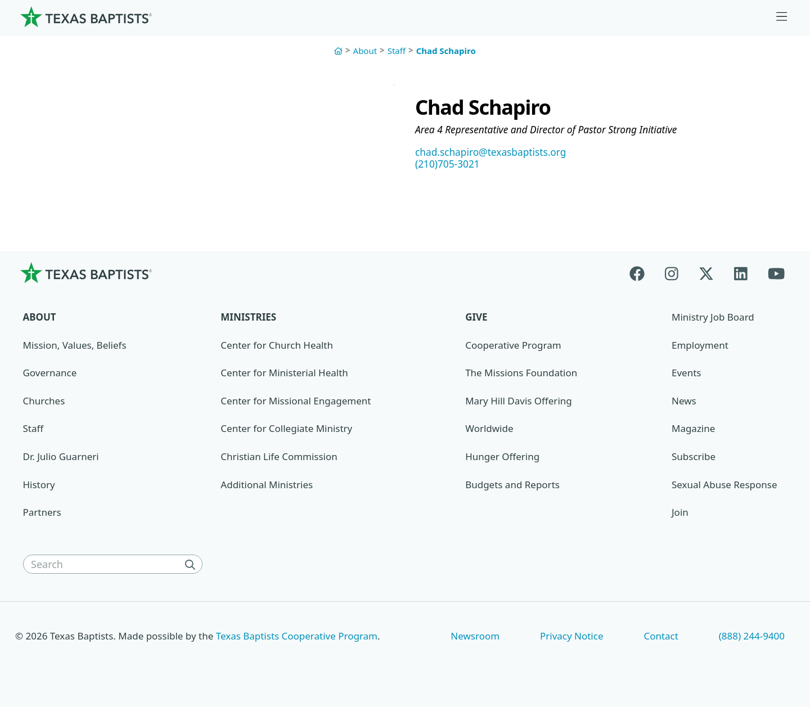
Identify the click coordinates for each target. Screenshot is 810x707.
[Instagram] (671, 274)
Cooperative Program (513, 346)
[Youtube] (776, 274)
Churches (44, 402)
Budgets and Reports (512, 486)
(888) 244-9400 (752, 637)
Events (686, 374)
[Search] (192, 565)
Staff (397, 50)
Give (476, 318)
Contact (661, 637)
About (365, 50)
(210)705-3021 (449, 165)
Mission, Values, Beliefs (75, 346)
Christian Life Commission (278, 458)
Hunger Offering (502, 458)
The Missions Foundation (521, 374)
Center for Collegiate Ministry (286, 430)
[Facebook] (642, 274)
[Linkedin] (741, 274)
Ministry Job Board (713, 318)
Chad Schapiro (446, 50)
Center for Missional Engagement (295, 402)
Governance (50, 374)
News (684, 402)
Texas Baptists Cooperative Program (296, 637)
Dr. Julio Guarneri (61, 458)
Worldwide (489, 430)
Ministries (248, 318)
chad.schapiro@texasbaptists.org (494, 153)
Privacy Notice (572, 637)
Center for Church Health (276, 346)
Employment (700, 346)
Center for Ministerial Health (284, 374)
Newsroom (475, 637)
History (39, 486)
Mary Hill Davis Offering (518, 402)
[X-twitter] (706, 274)
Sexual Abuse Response (724, 486)
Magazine (693, 430)
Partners (42, 513)
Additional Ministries (266, 486)
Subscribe (694, 458)
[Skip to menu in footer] (782, 17)
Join (680, 513)
